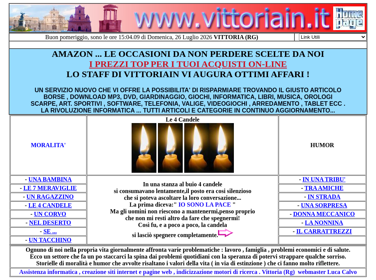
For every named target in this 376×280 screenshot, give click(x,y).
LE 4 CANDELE (50, 205)
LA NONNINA (324, 222)
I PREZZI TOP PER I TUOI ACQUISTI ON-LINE (188, 64)
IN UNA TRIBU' (324, 179)
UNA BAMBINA (50, 179)
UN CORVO (50, 214)
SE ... (50, 231)
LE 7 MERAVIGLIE (50, 188)
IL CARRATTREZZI (324, 231)
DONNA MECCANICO (324, 214)
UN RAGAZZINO (50, 196)
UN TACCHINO (50, 240)
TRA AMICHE (324, 188)
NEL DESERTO (50, 222)
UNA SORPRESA (324, 205)
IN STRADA (324, 196)
